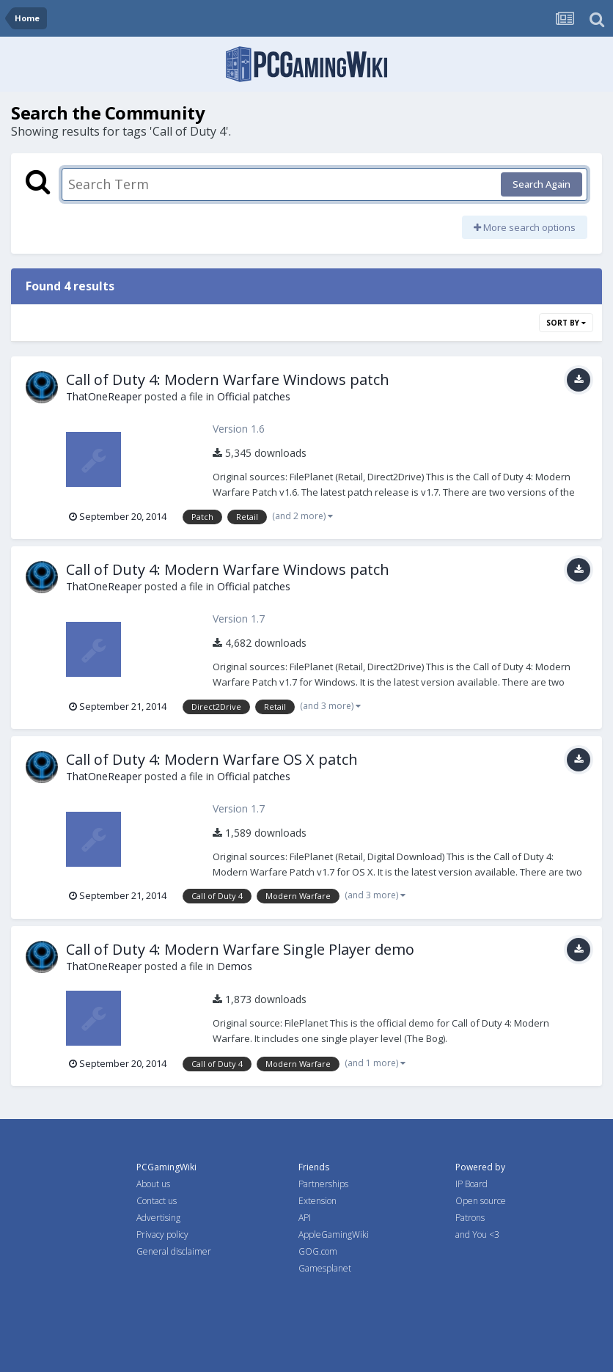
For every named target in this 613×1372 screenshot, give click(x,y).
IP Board (471, 1184)
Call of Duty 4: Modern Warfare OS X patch (212, 759)
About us (153, 1184)
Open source (480, 1201)
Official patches (253, 396)
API (304, 1217)
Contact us (156, 1201)
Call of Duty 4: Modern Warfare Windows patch (227, 379)
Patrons (470, 1217)
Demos (234, 966)
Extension (317, 1201)
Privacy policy (162, 1234)
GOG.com (317, 1251)
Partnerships (323, 1184)
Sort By (566, 323)
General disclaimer (173, 1251)
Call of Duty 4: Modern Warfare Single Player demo (240, 949)
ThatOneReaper (104, 396)
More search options (525, 227)
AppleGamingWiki (333, 1234)
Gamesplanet (324, 1268)
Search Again (541, 184)
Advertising (158, 1217)
